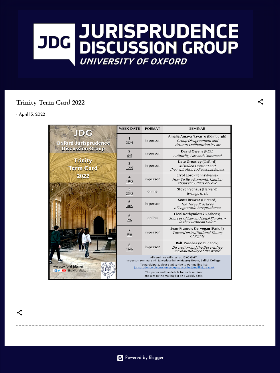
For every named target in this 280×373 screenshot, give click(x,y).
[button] (260, 103)
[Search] (272, 15)
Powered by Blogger (140, 358)
